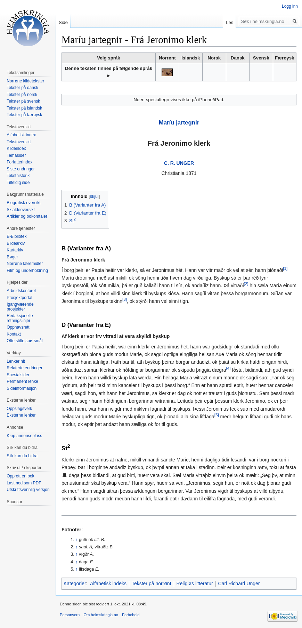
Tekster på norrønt (151, 583)
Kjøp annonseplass (24, 435)
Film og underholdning (27, 270)
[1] (285, 268)
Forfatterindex (19, 162)
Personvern (70, 615)
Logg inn (290, 6)
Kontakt (14, 334)
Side (63, 22)
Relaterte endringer (24, 367)
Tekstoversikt (19, 141)
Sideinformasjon (21, 388)
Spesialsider (18, 374)
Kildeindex (16, 148)
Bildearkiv (16, 243)
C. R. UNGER (179, 163)
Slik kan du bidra (22, 455)
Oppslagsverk (19, 408)
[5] (216, 414)
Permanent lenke (22, 381)
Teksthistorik (18, 175)
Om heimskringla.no (100, 615)
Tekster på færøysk (24, 114)
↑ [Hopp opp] (76, 539)
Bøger (12, 257)
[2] (246, 284)
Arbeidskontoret (21, 290)
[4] (228, 368)
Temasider (16, 155)
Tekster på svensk (23, 101)
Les (229, 22)
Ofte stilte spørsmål (24, 340)
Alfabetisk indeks (108, 583)
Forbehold (130, 615)
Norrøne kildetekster (25, 81)
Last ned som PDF (24, 483)
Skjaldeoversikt (21, 209)
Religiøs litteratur (195, 583)
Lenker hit (16, 361)
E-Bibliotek (16, 236)
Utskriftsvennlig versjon (28, 489)
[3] (124, 299)
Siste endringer (21, 169)
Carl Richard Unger (239, 583)
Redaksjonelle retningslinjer (20, 318)
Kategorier (75, 583)
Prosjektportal (19, 297)
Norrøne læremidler (25, 263)
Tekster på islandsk (24, 108)
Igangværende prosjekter (20, 307)
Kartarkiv (15, 250)
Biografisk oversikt (23, 202)
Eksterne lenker (21, 415)
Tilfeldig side (18, 182)
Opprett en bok (20, 476)
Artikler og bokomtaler (27, 216)
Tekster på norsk (22, 94)
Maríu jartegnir (179, 122)
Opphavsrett (18, 327)
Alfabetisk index (21, 134)
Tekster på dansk (22, 87)
